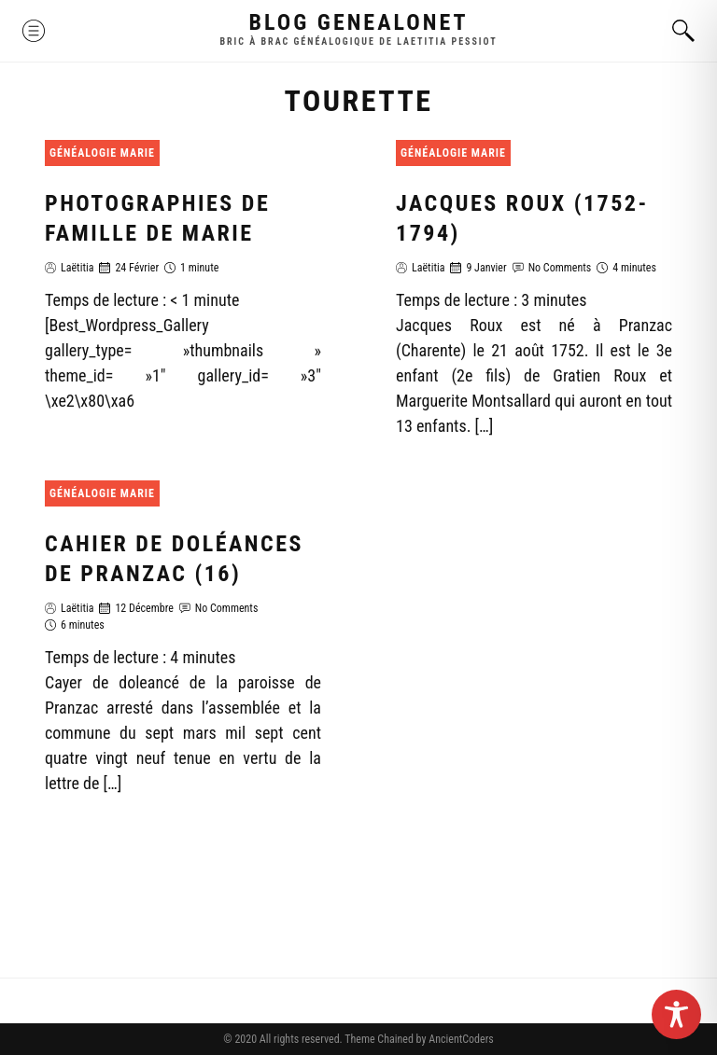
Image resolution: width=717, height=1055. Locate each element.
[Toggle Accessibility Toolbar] (676, 1014)
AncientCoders (459, 1039)
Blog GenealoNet (359, 22)
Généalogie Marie (102, 153)
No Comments (560, 267)
